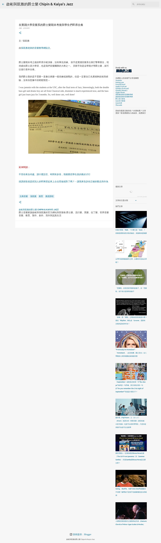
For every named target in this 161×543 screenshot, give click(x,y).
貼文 (48, 48)
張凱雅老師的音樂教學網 (33, 48)
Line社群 (118, 103)
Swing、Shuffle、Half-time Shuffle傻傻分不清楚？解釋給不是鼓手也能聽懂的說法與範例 (131, 492)
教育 (41, 196)
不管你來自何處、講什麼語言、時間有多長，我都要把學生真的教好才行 (54, 174)
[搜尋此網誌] (147, 4)
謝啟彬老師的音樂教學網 (124, 97)
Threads (118, 105)
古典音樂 (24, 196)
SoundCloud (120, 84)
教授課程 (50, 196)
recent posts (142, 197)
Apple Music (120, 92)
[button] (20, 32)
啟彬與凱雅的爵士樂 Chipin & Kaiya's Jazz (39, 4)
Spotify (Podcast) (122, 88)
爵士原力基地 (120, 99)
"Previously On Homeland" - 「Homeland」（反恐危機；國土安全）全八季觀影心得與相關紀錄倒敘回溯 (131, 353)
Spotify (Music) (121, 90)
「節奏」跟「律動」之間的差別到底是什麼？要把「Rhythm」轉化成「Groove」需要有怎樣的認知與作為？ (131, 320)
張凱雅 (33, 196)
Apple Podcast (121, 86)
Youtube (118, 80)
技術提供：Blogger (80, 534)
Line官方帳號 (120, 101)
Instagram (119, 82)
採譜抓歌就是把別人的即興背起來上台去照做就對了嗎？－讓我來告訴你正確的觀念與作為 (63, 181)
